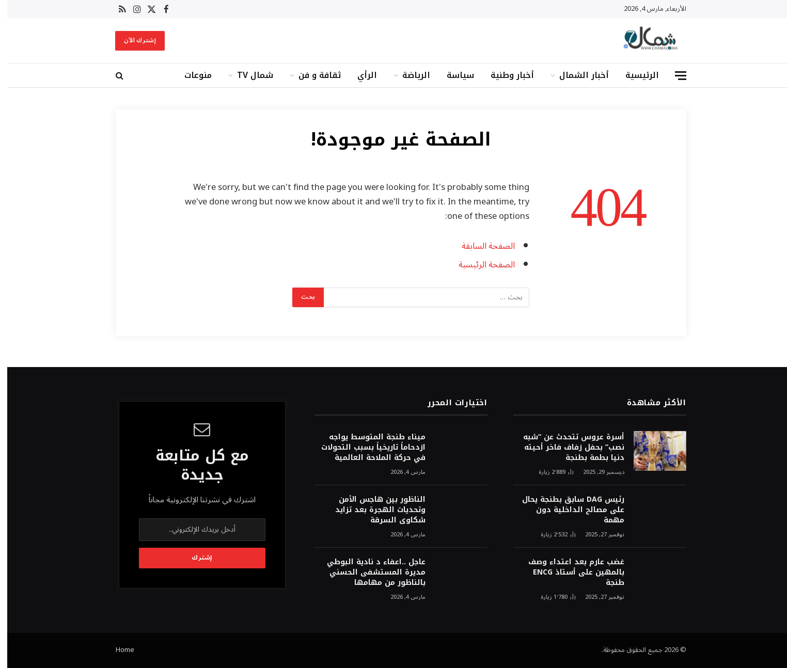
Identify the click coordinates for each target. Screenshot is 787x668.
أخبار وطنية (505, 75)
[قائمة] (673, 75)
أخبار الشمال (577, 75)
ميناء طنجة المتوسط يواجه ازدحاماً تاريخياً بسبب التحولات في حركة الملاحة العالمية (366, 447)
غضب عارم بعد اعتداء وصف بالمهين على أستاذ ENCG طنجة (569, 572)
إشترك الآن (133, 40)
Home (117, 650)
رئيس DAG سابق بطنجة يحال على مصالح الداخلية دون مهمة (566, 510)
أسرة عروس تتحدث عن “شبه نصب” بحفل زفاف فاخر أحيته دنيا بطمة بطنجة (566, 447)
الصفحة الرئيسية (479, 265)
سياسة (453, 75)
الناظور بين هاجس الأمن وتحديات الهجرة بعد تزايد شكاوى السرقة (373, 510)
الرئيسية (635, 75)
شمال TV (248, 75)
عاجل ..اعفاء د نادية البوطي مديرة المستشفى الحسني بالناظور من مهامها (369, 572)
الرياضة (409, 75)
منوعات (190, 75)
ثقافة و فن (312, 75)
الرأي (360, 75)
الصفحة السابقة (481, 246)
